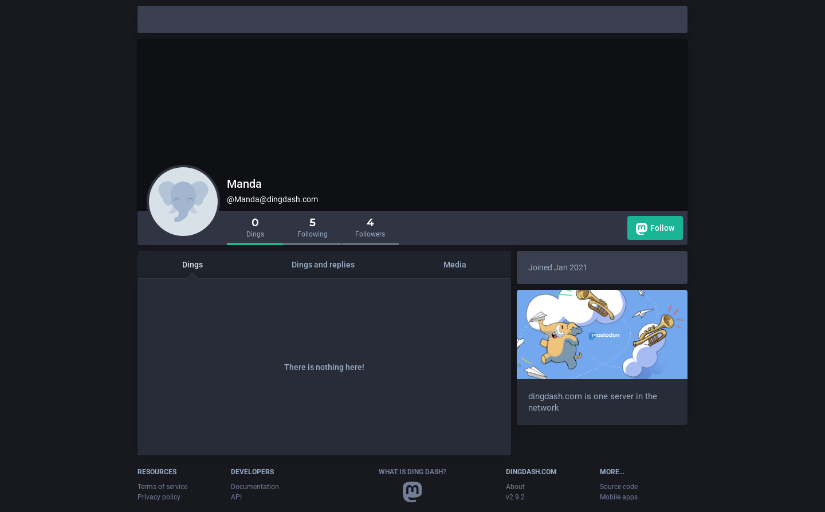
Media (454, 264)
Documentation (255, 487)
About (515, 487)
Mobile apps (619, 497)
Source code (619, 487)
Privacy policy (159, 497)
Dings (192, 264)
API (236, 497)
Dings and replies (323, 264)
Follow (655, 229)
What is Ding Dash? (412, 472)
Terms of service (162, 487)
